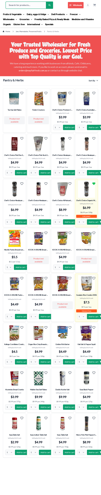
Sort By (93, 80)
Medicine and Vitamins (83, 19)
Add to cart (71, 127)
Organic (7, 24)
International (35, 24)
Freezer (75, 14)
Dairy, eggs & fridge (38, 14)
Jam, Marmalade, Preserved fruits (29, 31)
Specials (49, 24)
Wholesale (76, 5)
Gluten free (19, 24)
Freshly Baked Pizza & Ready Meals (52, 19)
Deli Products (59, 14)
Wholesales (10, 19)
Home (6, 31)
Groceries (25, 19)
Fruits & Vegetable (13, 14)
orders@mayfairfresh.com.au (33, 70)
